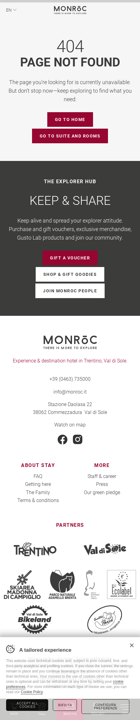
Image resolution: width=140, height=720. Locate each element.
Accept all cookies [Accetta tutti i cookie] (27, 705)
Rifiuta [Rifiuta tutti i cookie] (65, 705)
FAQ (38, 476)
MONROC (70, 10)
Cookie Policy (32, 692)
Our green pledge (102, 492)
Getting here (38, 484)
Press (102, 484)
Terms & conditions (38, 500)
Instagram (78, 439)
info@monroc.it (70, 391)
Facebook (62, 439)
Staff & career (102, 476)
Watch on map (70, 424)
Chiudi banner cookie (132, 645)
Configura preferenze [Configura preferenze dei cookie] (105, 706)
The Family (38, 492)
